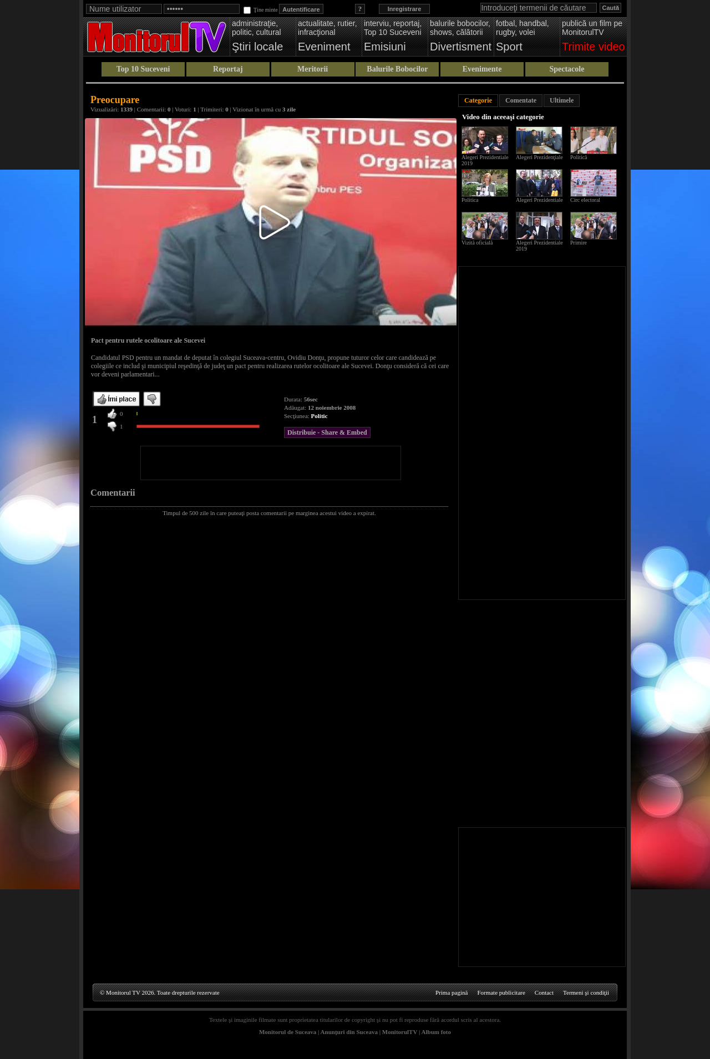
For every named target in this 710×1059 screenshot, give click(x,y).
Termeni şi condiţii (586, 992)
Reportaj (228, 69)
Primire (578, 243)
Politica (470, 200)
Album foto (436, 1032)
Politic (319, 416)
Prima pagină (451, 992)
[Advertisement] (270, 463)
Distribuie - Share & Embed (327, 432)
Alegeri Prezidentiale (539, 200)
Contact (544, 992)
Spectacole (566, 69)
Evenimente (482, 69)
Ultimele (562, 100)
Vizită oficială (477, 243)
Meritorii (312, 69)
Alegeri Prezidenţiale (539, 157)
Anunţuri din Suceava (349, 1032)
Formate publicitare (501, 992)
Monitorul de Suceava (287, 1032)
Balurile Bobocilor (397, 69)
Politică (578, 157)
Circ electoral (585, 200)
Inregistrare (405, 9)
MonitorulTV (399, 1032)
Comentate (520, 100)
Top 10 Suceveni (143, 69)
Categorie (478, 100)
